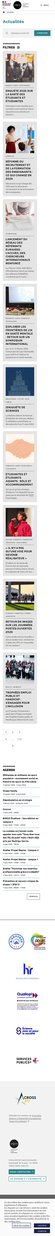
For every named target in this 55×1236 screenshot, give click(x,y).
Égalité (8, 687)
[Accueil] (4, 12)
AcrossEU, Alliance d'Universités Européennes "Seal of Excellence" (25, 1118)
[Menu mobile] (44, 5)
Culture (20, 399)
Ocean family (10, 790)
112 (19, 738)
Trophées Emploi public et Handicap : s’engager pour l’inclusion (18, 699)
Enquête (9, 85)
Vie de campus (26, 466)
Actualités (10, 12)
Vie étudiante (24, 85)
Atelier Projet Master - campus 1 (20, 859)
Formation (10, 156)
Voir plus (33, 896)
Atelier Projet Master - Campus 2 (20, 850)
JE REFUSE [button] (42, 1231)
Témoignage (10, 542)
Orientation (27, 539)
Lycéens (27, 613)
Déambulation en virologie (17, 799)
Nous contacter (20, 1171)
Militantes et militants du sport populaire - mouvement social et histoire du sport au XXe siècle (20, 778)
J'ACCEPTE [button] (41, 1225)
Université (17, 687)
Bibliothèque (11, 399)
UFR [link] (31, 495)
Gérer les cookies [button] (21, 1225)
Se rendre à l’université (26, 1178)
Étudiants (10, 613)
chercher (42, 33)
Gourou (7, 809)
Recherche (10, 318)
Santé (15, 85)
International (11, 234)
